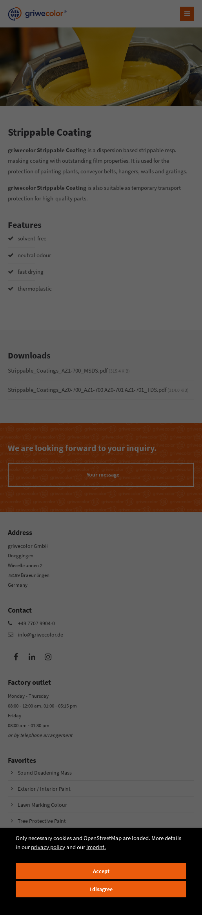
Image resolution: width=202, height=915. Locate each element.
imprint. (96, 847)
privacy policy (48, 847)
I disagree (101, 889)
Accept (101, 871)
